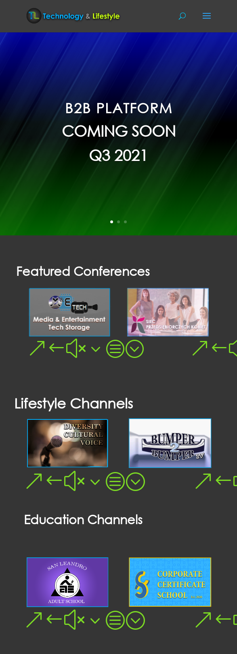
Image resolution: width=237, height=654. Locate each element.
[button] (37, 348)
